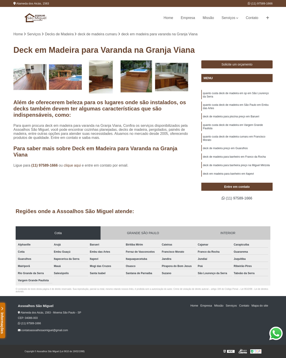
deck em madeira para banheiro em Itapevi (228, 173)
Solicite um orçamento (236, 64)
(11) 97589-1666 (260, 3)
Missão (208, 18)
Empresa (188, 18)
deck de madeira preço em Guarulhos (225, 148)
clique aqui (72, 165)
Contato (252, 18)
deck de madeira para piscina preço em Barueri (231, 116)
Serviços (228, 18)
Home (168, 18)
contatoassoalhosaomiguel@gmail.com (43, 330)
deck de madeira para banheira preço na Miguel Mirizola (236, 165)
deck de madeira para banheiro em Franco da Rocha (234, 156)
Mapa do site (259, 305)
